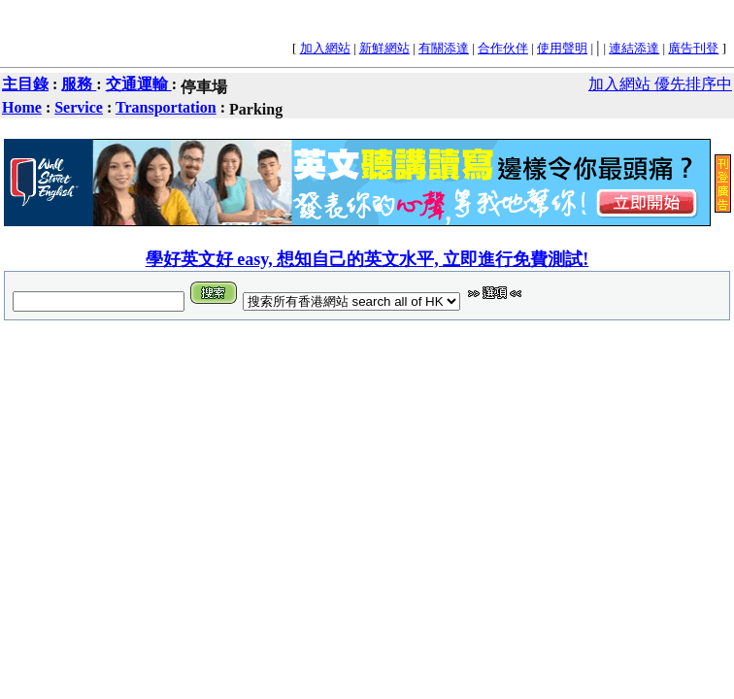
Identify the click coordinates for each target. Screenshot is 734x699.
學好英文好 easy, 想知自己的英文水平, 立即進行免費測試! (367, 259)
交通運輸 (139, 84)
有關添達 (443, 48)
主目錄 (25, 84)
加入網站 (325, 48)
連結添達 (634, 48)
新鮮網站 (384, 48)
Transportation (166, 107)
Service (78, 107)
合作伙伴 (503, 48)
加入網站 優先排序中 (660, 84)
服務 (78, 84)
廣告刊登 (693, 48)
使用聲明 (562, 48)
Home (22, 107)
